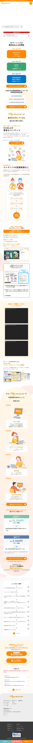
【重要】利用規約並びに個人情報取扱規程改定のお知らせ (16, 685)
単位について (5, 713)
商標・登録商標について (20, 730)
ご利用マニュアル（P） (10, 730)
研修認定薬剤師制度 (6, 710)
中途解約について (10, 728)
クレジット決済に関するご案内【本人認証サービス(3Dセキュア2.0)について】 (16, 36)
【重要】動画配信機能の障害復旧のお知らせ (16, 677)
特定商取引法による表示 (20, 728)
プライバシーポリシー (20, 726)
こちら (24, 561)
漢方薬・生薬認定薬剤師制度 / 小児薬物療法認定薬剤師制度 (12, 711)
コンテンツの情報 (5, 705)
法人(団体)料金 (14, 703)
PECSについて (5, 714)
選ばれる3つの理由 (6, 702)
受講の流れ (20, 700)
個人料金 (13, 702)
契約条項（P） (19, 724)
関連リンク (14, 732)
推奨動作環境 (9, 726)
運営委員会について (10, 724)
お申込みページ (12, 449)
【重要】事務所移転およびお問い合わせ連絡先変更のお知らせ (16, 681)
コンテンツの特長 (5, 703)
